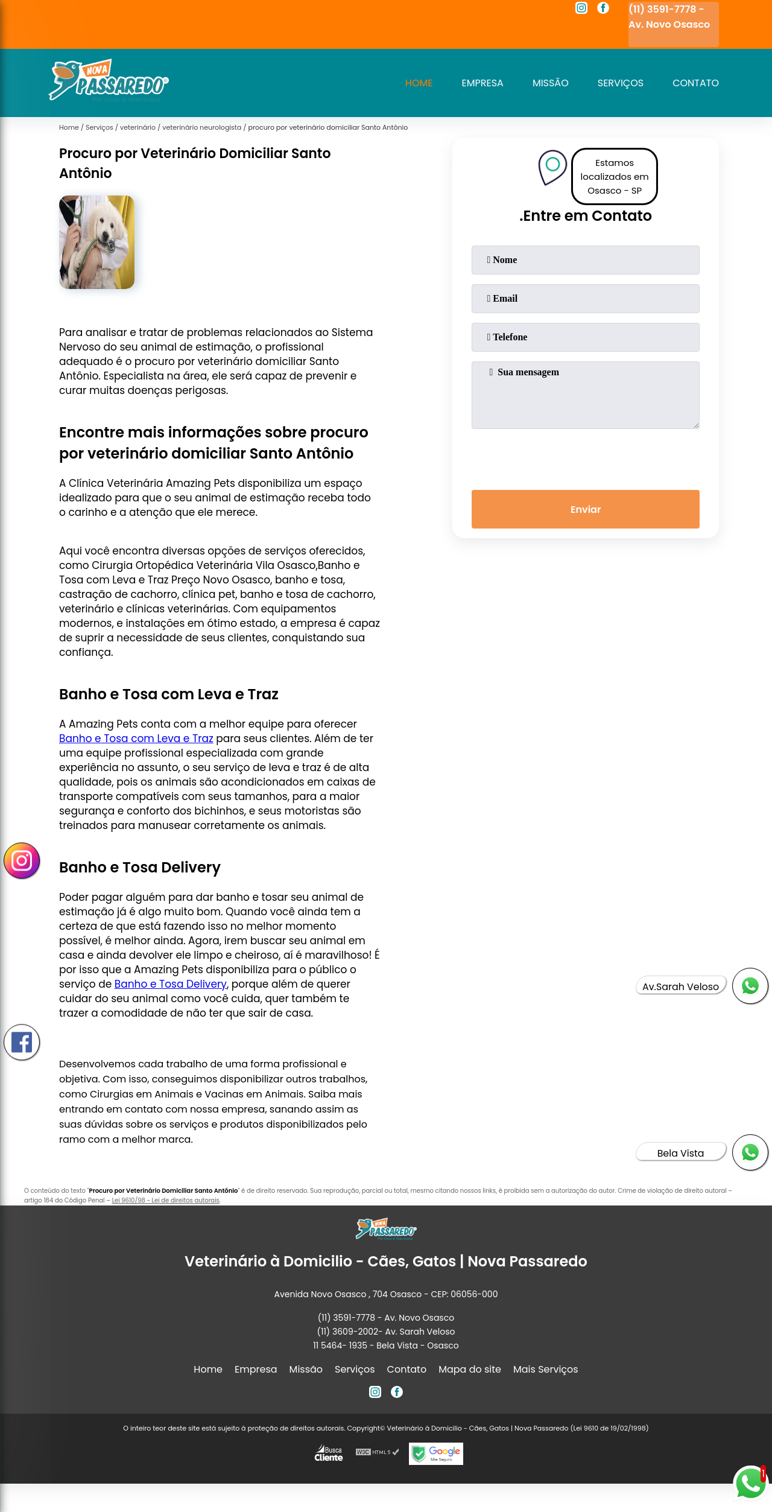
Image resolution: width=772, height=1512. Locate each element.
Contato (695, 83)
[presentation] (585, 456)
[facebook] (603, 9)
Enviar (586, 509)
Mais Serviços (545, 1369)
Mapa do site (469, 1369)
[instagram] (581, 9)
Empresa (483, 83)
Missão (551, 83)
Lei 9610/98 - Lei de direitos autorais (166, 1200)
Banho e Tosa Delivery (171, 984)
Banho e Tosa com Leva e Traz (136, 738)
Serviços (621, 83)
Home (419, 83)
